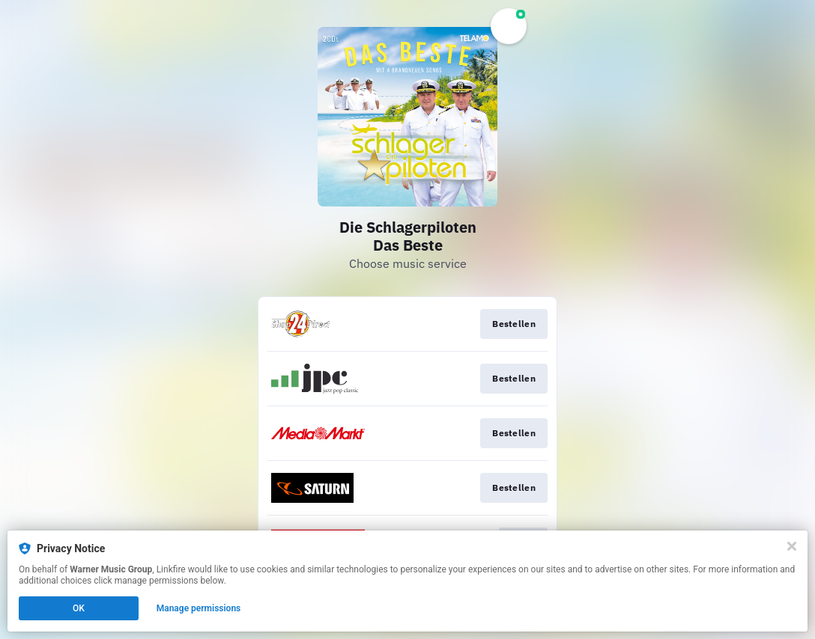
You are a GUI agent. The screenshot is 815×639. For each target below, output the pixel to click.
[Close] (792, 546)
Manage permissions (199, 608)
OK (79, 608)
